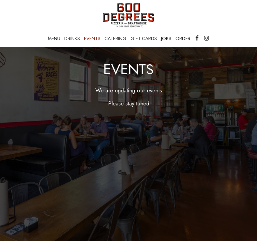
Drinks (72, 38)
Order (182, 38)
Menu (54, 38)
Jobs (166, 38)
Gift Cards (144, 38)
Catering (115, 38)
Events (92, 38)
